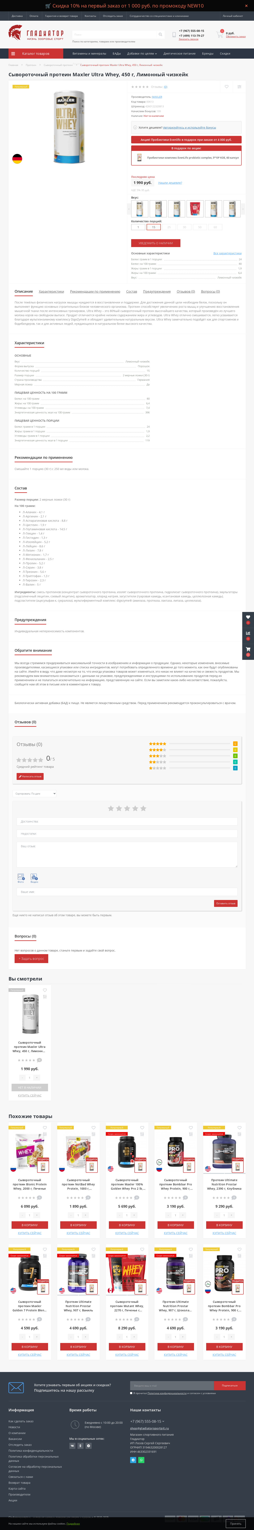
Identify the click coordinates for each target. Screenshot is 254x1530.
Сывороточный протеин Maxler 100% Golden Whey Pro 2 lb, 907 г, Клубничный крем (127, 1188)
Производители (19, 1494)
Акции (77, 64)
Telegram (133, 1460)
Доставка (17, 16)
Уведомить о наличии (156, 243)
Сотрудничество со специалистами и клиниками (159, 16)
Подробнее (73, 1523)
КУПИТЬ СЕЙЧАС (30, 1095)
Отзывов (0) (186, 291)
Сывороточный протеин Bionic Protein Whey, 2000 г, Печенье (30, 1184)
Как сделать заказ (21, 1421)
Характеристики (51, 291)
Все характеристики (227, 253)
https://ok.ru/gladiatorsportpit (80, 1445)
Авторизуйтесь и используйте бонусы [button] (189, 127)
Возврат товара (19, 1483)
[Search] (160, 35)
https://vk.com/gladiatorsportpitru (72, 1445)
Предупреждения (157, 291)
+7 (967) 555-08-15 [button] (147, 1421)
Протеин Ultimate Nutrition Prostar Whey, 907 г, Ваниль (78, 1306)
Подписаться (230, 1385)
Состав (131, 291)
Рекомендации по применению (95, 291)
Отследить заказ (113, 16)
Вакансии (15, 1439)
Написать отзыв (30, 776)
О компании (17, 1433)
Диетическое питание (180, 53)
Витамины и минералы (89, 53)
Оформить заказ (236, 36)
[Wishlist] (226, 87)
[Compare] (239, 87)
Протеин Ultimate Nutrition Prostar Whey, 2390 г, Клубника (224, 1184)
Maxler (157, 97)
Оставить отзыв (225, 903)
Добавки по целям (142, 53)
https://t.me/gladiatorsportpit (88, 1445)
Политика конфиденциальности (167, 1393)
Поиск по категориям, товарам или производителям (103, 41)
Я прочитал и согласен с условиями (174, 1393)
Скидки (225, 53)
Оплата (34, 16)
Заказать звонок (188, 39)
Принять (235, 1524)
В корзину (30, 1225)
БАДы (117, 53)
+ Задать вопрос (31, 958)
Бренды (207, 53)
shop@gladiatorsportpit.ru (149, 1428)
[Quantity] (29, 1078)
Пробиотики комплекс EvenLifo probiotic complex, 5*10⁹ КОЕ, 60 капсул (193, 157)
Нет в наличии (29, 1087)
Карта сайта (17, 1488)
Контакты (90, 16)
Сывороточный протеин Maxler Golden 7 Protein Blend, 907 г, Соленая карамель (30, 1310)
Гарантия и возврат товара (61, 16)
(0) (165, 87)
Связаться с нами (21, 1477)
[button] (248, 652)
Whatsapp (141, 1460)
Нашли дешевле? (170, 183)
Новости (14, 1427)
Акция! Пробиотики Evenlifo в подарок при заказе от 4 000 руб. (186, 140)
